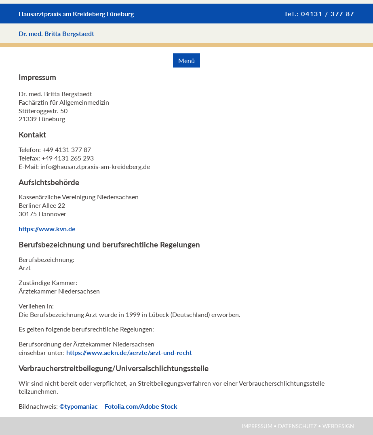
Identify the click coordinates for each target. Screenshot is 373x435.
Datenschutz (297, 426)
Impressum (257, 426)
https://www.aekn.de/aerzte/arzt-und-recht (129, 352)
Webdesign (338, 426)
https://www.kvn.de (47, 228)
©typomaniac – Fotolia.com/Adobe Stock (118, 406)
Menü (186, 60)
